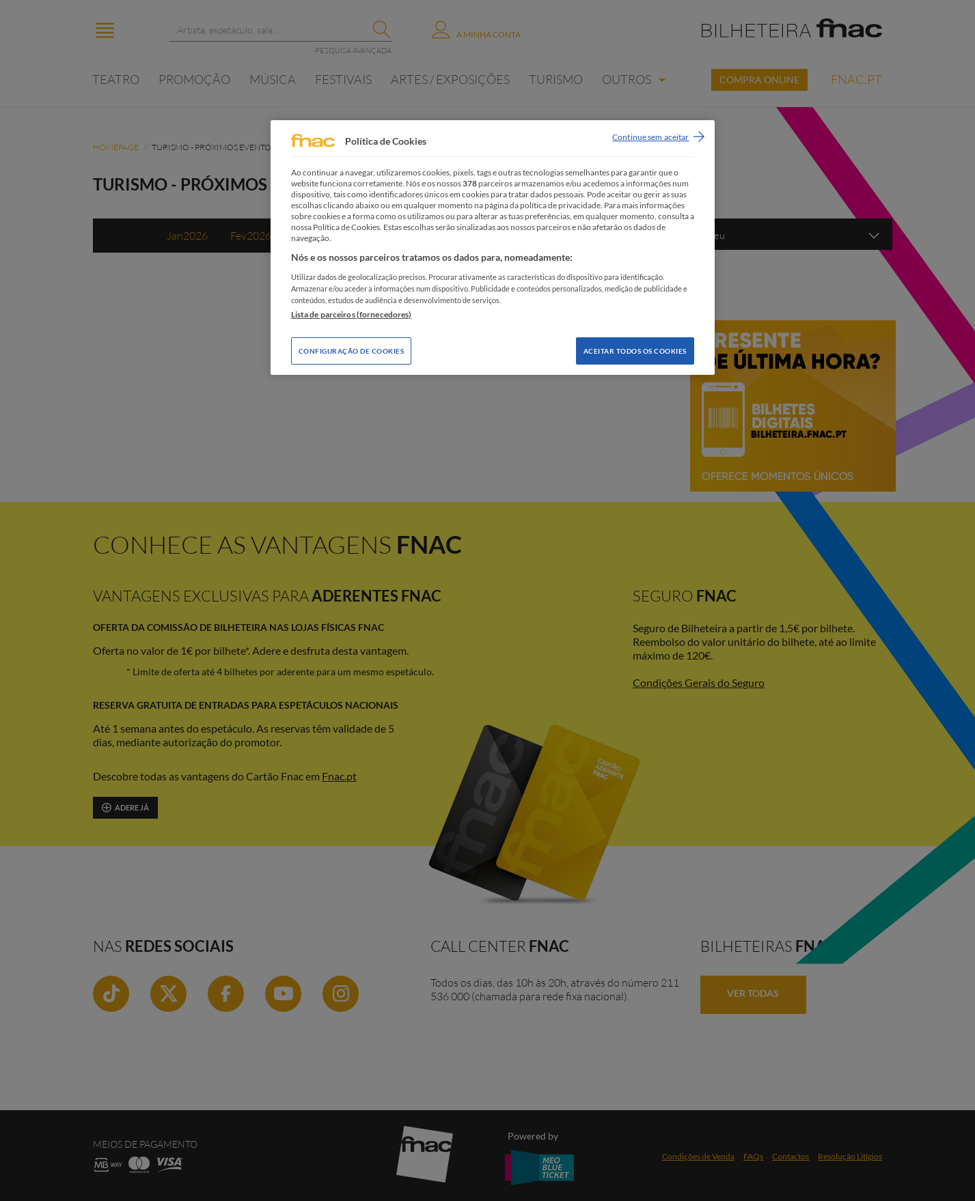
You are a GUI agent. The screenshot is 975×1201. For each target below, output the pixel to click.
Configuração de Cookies (351, 351)
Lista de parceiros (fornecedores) (351, 314)
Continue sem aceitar (650, 137)
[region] (493, 247)
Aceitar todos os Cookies (635, 351)
